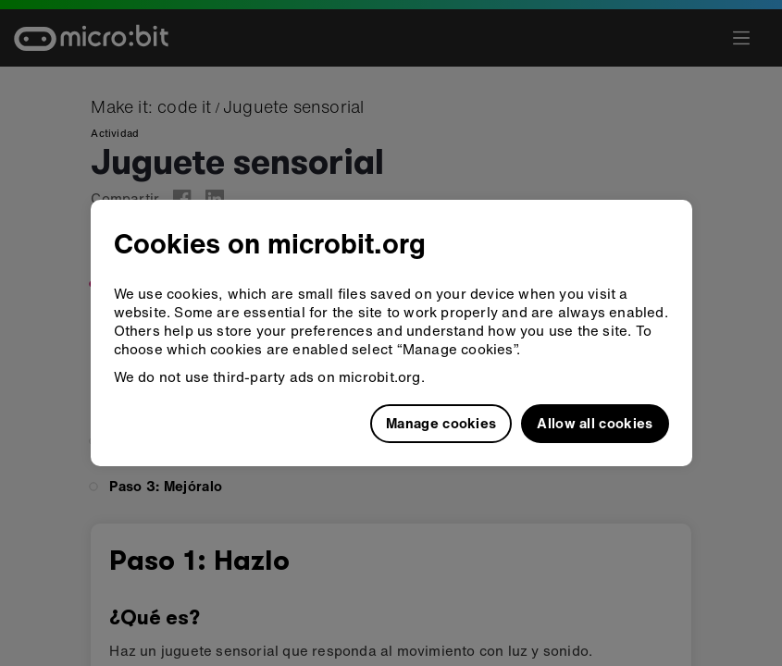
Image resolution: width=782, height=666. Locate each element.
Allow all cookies (594, 423)
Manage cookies (441, 423)
